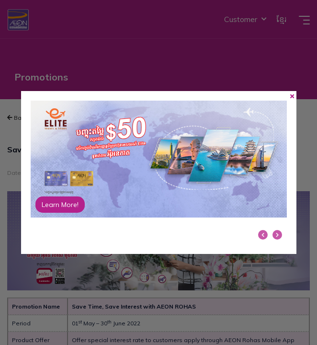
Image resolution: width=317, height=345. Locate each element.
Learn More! (60, 204)
